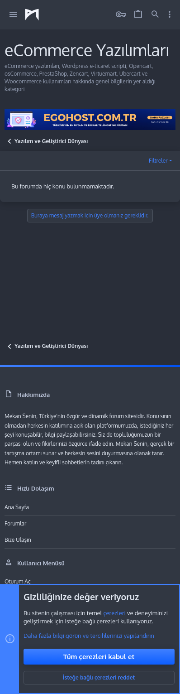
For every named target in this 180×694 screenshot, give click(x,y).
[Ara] (155, 15)
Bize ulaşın (18, 539)
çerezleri (114, 613)
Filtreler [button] (158, 160)
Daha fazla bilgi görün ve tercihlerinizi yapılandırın (89, 635)
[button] (13, 15)
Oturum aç (18, 581)
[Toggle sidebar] (169, 14)
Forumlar (15, 523)
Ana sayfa (17, 507)
